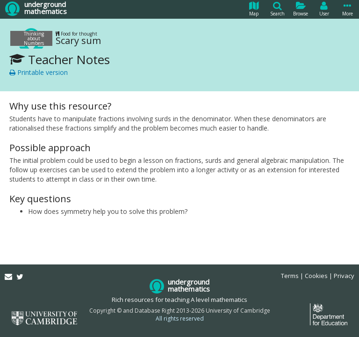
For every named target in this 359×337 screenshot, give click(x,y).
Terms (290, 275)
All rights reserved (180, 318)
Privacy (344, 275)
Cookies (316, 275)
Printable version (38, 72)
